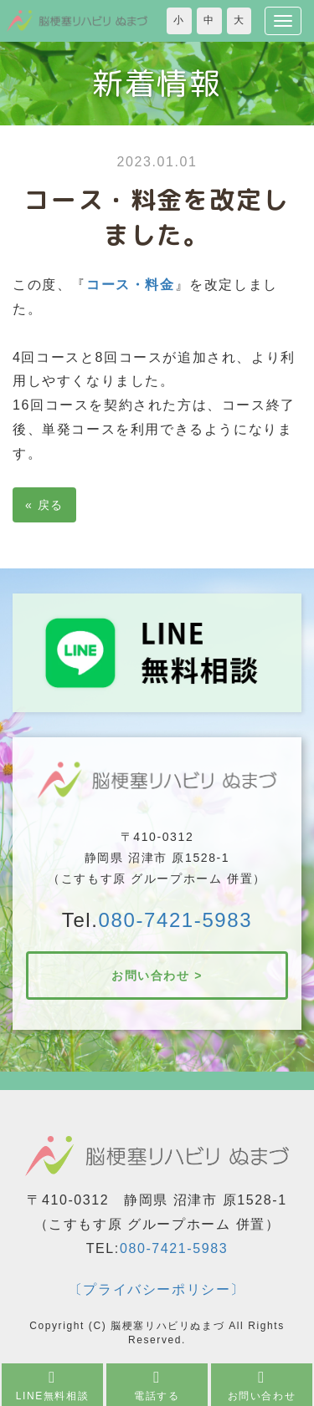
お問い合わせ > (157, 975)
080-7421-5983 (176, 920)
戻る (44, 505)
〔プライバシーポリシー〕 (157, 1289)
